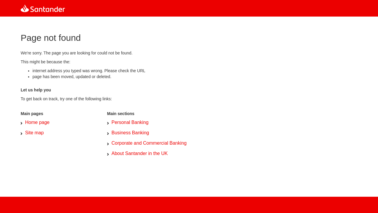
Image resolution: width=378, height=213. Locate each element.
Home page (37, 122)
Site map (34, 132)
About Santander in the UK (140, 153)
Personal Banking (130, 122)
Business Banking (130, 132)
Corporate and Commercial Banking (149, 143)
